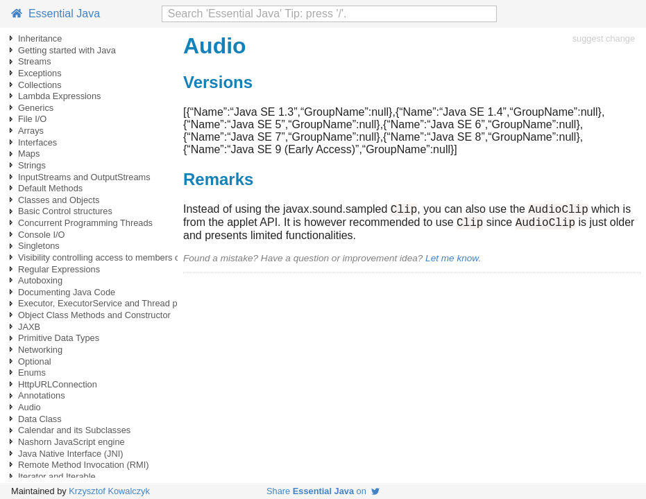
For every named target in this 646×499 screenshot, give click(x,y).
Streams (34, 61)
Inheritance (40, 38)
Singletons (39, 245)
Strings (32, 165)
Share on (323, 491)
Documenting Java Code (66, 292)
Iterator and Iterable (57, 476)
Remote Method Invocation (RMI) (83, 464)
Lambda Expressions (59, 96)
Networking (40, 349)
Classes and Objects (58, 200)
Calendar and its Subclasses (74, 430)
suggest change (603, 38)
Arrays (31, 130)
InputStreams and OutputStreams (84, 177)
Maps (29, 153)
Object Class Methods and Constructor (94, 315)
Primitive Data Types (58, 338)
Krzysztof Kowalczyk (109, 491)
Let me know (451, 262)
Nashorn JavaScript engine (71, 442)
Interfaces (37, 142)
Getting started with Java (67, 50)
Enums (32, 372)
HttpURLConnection (57, 384)
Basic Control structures (65, 211)
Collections (40, 85)
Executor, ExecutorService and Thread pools (106, 303)
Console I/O (41, 234)
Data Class (40, 419)
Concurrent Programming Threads (85, 223)
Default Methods (50, 188)
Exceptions (40, 73)
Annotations (41, 395)
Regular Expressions (59, 269)
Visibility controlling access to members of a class (115, 257)
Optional (34, 361)
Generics (35, 108)
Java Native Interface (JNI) (70, 453)
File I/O (32, 119)
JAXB (29, 327)
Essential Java (55, 13)
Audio (29, 407)
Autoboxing (40, 280)
